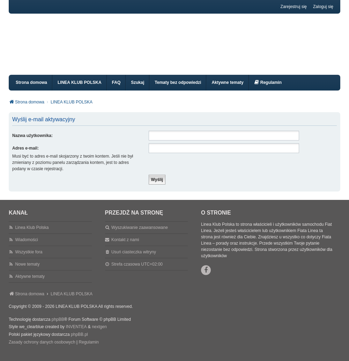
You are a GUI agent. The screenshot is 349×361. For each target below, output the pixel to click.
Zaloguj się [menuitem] (323, 6)
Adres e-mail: (25, 154)
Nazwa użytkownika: (32, 141)
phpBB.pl (79, 340)
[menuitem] (268, 89)
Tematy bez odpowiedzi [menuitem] (178, 88)
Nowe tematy (27, 270)
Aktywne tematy (30, 282)
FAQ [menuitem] (116, 88)
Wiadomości (26, 246)
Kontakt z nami (125, 246)
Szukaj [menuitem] (137, 88)
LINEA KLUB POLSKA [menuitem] (80, 88)
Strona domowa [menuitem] (31, 88)
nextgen (99, 333)
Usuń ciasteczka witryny (133, 258)
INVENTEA (76, 333)
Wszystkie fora (28, 258)
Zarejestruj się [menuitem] (294, 6)
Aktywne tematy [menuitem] (227, 88)
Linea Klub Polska (32, 233)
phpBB (58, 325)
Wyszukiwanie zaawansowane (139, 233)
